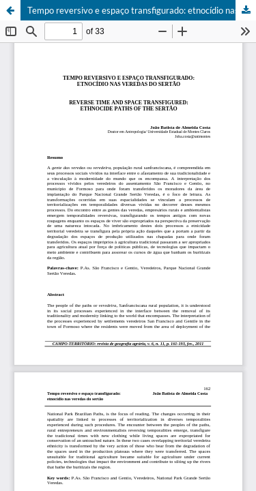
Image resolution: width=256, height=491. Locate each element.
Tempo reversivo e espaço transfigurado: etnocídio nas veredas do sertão (141, 10)
